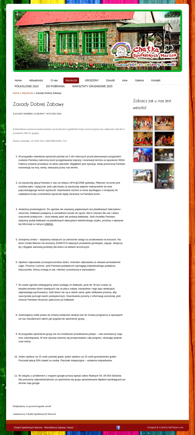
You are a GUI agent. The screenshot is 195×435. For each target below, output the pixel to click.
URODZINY (92, 80)
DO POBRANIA (55, 86)
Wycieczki (71, 80)
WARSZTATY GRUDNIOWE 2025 (92, 86)
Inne (124, 80)
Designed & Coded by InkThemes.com (165, 427)
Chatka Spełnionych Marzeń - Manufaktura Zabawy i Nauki (43, 427)
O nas (54, 80)
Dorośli (110, 80)
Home (18, 80)
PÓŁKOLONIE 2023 (26, 86)
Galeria (139, 80)
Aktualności (36, 80)
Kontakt (155, 80)
